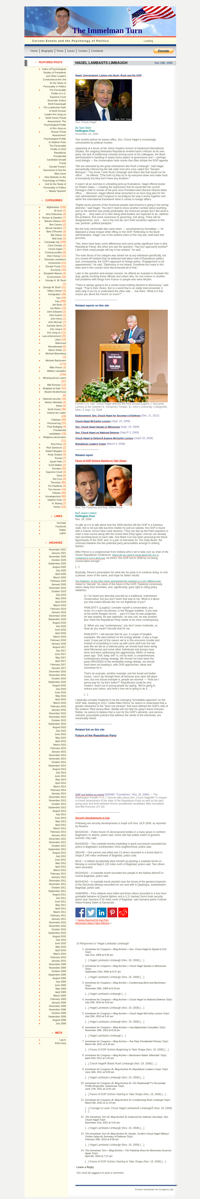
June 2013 (60, 818)
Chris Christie (55, 245)
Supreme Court (54, 472)
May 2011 (60, 905)
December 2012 (57, 838)
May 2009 (60, 988)
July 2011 (61, 898)
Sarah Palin (56, 461)
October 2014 (59, 762)
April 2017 (60, 661)
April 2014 (60, 783)
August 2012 (59, 852)
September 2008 (57, 1016)
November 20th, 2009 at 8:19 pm (102, 988)
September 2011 (57, 891)
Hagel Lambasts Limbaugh (101, 63)
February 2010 (58, 957)
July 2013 (61, 814)
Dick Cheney (53, 256)
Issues (71, 50)
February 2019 (58, 608)
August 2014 (59, 769)
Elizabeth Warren (53, 273)
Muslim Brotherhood (55, 392)
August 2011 (59, 894)
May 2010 (60, 946)
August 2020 (59, 567)
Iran (59, 297)
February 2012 (58, 873)
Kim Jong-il (56, 329)
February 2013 (58, 831)
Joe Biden (55, 308)
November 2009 (57, 967)
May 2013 (60, 821)
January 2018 (59, 643)
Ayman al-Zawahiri (52, 217)
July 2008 (61, 1023)
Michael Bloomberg (55, 353)
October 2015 (59, 720)
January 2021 (59, 553)
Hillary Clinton (54, 290)
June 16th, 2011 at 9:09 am (99, 1072)
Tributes (56, 493)
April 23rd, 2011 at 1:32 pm (99, 1058)
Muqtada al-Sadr (51, 388)
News (59, 405)
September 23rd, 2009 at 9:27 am (103, 971)
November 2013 (57, 800)
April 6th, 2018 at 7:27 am (99, 1156)
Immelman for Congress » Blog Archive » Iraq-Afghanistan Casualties (122, 1027)
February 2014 (58, 790)
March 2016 (59, 703)
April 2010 (60, 950)
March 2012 (59, 870)
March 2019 (59, 605)
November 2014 (57, 758)
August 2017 (59, 647)
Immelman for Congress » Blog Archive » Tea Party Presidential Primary (123, 1041)
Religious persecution (54, 437)
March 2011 (59, 912)
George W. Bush (52, 287)
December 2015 (57, 713)
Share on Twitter (91, 912)
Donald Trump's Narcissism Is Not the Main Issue (54, 170)
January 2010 (59, 960)
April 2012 (60, 866)
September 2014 (57, 765)
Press (60, 50)
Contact (82, 50)
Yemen (57, 507)
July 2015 (61, 730)
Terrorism (56, 482)
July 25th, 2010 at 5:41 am (99, 1016)
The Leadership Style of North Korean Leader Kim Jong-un (54, 111)
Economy (56, 270)
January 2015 (59, 751)
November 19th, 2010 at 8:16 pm (102, 1030)
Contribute (97, 50)
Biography (47, 50)
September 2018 (57, 619)
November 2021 (57, 549)
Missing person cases (54, 378)
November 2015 (57, 716)
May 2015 (60, 737)
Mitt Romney (54, 385)
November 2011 (57, 884)
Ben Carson (55, 224)
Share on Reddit (123, 912)
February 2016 (58, 706)
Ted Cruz (57, 479)
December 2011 (57, 880)
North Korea (54, 409)
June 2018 (60, 629)
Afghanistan (53, 207)
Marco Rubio (55, 350)
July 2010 (61, 940)
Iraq (57, 301)
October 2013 (59, 804)
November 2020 (57, 556)
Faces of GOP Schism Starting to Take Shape (101, 460)
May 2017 (60, 657)
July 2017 (61, 650)
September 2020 (57, 563)
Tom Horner (54, 489)
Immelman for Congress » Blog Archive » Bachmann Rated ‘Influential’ (122, 1055)
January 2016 (59, 710)
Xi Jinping (57, 503)
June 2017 (60, 654)
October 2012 (59, 845)
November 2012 (57, 842)
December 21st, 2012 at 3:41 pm (102, 1122)
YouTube (61, 523)
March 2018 (59, 636)
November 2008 (57, 1009)
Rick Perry (56, 444)
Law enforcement (51, 336)
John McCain (55, 322)
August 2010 (59, 936)
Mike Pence (56, 367)
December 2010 (57, 922)
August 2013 (59, 811)
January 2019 (59, 612)
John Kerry (56, 318)
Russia (58, 458)
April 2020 (60, 574)
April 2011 (60, 908)
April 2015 (60, 741)
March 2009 (59, 995)
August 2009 (59, 978)
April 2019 (60, 601)
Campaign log (51, 242)
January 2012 (59, 877)
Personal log (54, 423)
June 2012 (60, 859)
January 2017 (59, 668)
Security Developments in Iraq (92, 818)
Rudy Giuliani (55, 454)
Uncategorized (53, 496)
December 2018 (57, 615)
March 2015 (59, 744)
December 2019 (57, 588)
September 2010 (57, 933)
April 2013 (60, 825)
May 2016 (60, 696)
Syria (59, 475)
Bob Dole (57, 238)
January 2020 (59, 584)
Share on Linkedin (102, 912)
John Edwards (54, 311)
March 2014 (59, 786)
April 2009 (60, 992)
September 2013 (57, 807)
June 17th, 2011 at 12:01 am (100, 1088)
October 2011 (59, 887)
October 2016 (59, 678)
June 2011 (60, 901)
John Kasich (55, 315)
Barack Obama (52, 221)
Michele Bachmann (56, 360)
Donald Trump (53, 266)
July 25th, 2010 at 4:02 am (99, 1002)
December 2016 (57, 671)
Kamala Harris (54, 325)
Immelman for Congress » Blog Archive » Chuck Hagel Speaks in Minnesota (125, 966)
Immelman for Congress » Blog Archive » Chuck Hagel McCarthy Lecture (124, 1013)
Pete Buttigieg (54, 426)
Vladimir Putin (54, 500)
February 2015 (58, 748)
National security (51, 398)
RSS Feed (60, 1043)
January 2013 (59, 835)
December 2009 (57, 964)
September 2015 (57, 723)
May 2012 (60, 863)
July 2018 (61, 626)
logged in (96, 1173)
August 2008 (59, 1020)
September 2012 (57, 849)
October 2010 (59, 929)
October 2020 (59, 560)
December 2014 (57, 755)
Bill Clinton (56, 235)
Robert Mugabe (54, 451)
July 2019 (61, 595)
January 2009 (59, 1002)
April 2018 (60, 633)
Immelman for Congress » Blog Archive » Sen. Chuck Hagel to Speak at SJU (126, 949)
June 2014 (60, 776)
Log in (63, 1039)
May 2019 (60, 598)
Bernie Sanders (54, 228)
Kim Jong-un (54, 332)
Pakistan (56, 419)
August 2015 (59, 727)
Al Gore (58, 210)
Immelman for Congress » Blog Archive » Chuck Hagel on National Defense (125, 999)
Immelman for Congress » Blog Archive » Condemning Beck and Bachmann (125, 982)
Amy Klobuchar (54, 214)
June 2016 (60, 692)
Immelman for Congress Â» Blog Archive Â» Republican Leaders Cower (123, 1069)
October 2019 (59, 591)
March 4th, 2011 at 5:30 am (100, 1044)
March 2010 (59, 953)
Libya (58, 339)
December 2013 (57, 797)
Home (34, 50)
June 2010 (60, 943)
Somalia (56, 468)
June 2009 (60, 985)
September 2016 (57, 682)
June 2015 (60, 734)
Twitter (62, 530)
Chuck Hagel (55, 249)
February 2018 (58, 640)
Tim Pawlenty (55, 486)
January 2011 (59, 919)
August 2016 (59, 685)
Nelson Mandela (53, 402)
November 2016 (57, 675)
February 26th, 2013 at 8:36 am (102, 1139)
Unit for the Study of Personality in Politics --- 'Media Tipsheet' (54, 187)
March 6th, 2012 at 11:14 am (100, 1102)
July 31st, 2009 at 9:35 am (99, 955)
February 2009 (58, 999)
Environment (54, 277)
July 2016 (61, 689)
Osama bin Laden (56, 412)
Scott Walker (55, 465)
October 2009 (59, 971)
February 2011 (58, 915)
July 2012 (61, 856)
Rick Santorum (54, 447)
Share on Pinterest (112, 912)
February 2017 (58, 664)
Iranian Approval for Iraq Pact (93, 920)
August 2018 (59, 622)
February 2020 (58, 581)
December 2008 (57, 1006)
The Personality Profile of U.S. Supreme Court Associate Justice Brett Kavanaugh (57, 97)
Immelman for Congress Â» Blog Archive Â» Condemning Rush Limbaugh (124, 1100)
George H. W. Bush (55, 280)
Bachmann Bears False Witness (92, 923)
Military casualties (56, 371)
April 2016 (60, 699)
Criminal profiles (53, 252)
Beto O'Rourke (54, 231)
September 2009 (57, 974)
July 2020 (61, 570)
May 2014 (60, 779)
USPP (63, 533)
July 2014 (61, 772)
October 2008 (59, 1013)
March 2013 (59, 828)
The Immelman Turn (107, 30)
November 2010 (57, 926)
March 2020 (59, 577)
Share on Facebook (80, 912)
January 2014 (59, 793)
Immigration (54, 294)
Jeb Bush (57, 304)
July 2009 (61, 981)
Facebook (60, 526)
